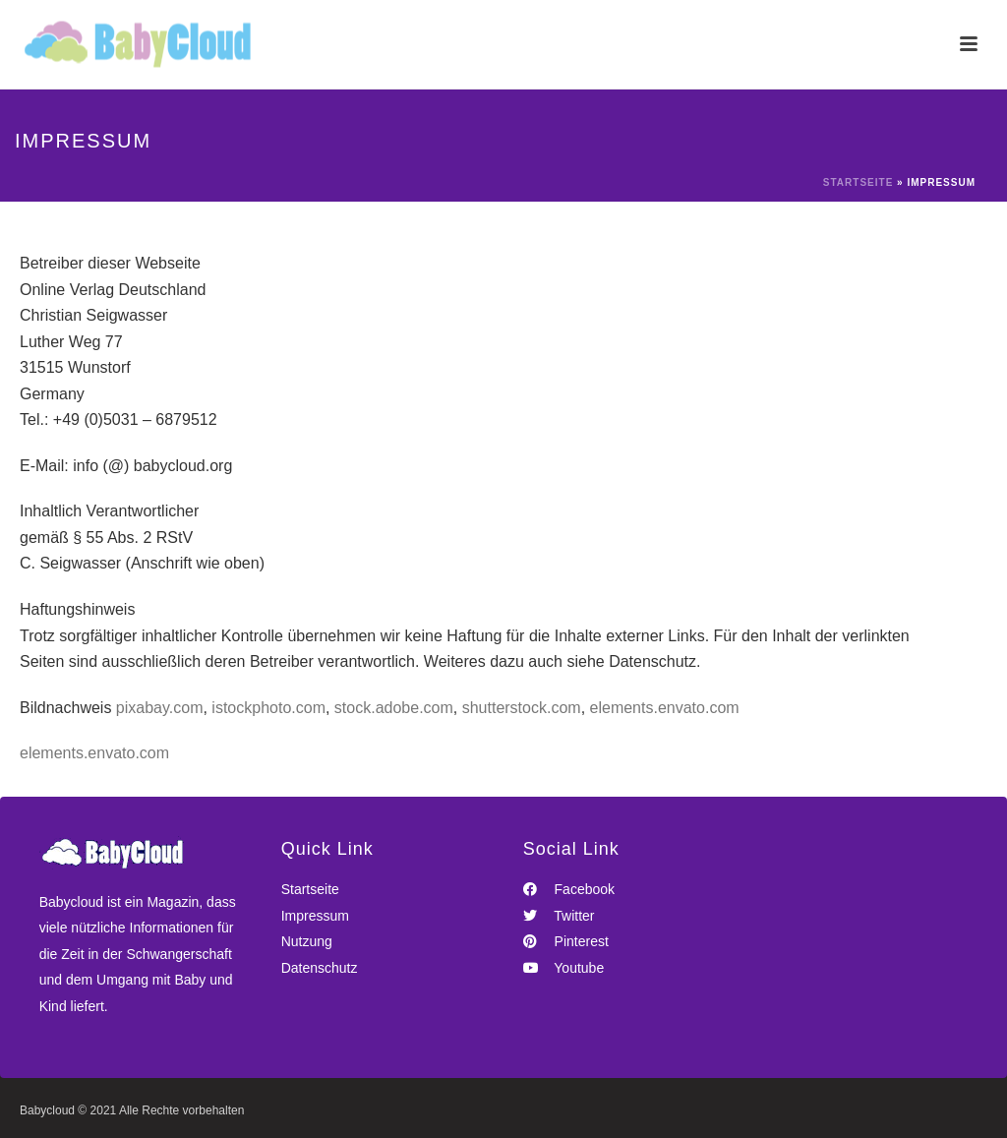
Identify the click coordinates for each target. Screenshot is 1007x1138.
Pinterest (566, 941)
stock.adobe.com (393, 707)
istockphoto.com (268, 707)
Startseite (858, 182)
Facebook (569, 889)
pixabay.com (160, 707)
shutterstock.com (521, 707)
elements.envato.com (665, 707)
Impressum (315, 916)
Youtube (564, 968)
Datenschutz (319, 968)
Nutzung (306, 941)
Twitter (559, 916)
